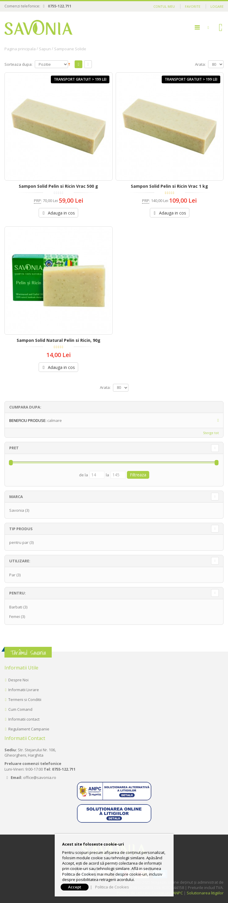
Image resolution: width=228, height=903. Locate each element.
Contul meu (164, 6)
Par (12, 575)
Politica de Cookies (112, 887)
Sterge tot (211, 433)
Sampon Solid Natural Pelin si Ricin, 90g (58, 340)
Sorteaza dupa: (18, 64)
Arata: (200, 64)
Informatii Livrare (23, 689)
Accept (74, 887)
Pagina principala (20, 48)
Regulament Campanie (28, 729)
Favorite (192, 6)
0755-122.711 (59, 6)
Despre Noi (18, 680)
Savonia (16, 510)
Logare (217, 6)
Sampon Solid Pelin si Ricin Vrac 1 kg (169, 186)
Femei (14, 616)
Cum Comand (20, 709)
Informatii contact (24, 719)
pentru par (19, 542)
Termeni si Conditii (24, 699)
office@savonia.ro (39, 777)
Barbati (15, 607)
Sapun (45, 48)
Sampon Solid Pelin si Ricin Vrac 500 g (58, 186)
